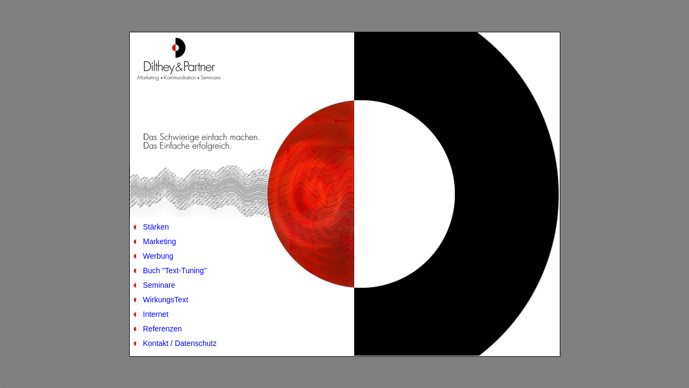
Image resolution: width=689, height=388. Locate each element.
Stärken (156, 227)
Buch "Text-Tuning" (175, 270)
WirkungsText (165, 299)
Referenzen (162, 328)
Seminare (159, 285)
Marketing (159, 241)
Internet (155, 314)
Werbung (158, 256)
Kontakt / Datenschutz (180, 343)
